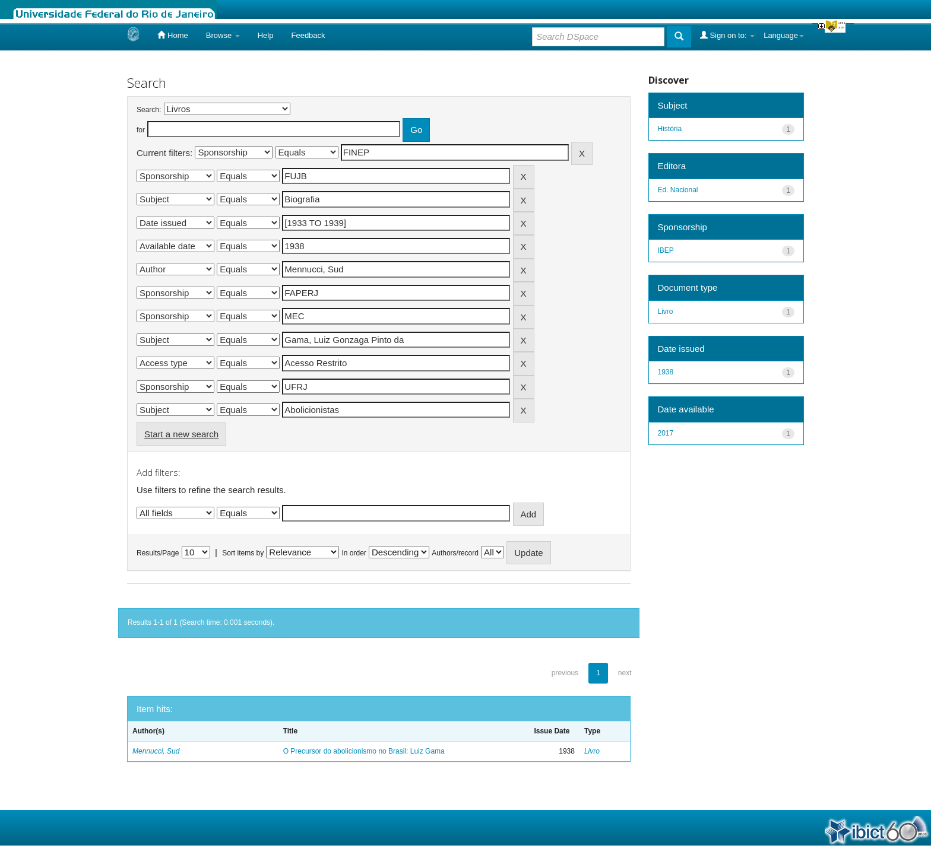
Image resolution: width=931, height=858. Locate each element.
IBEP (666, 250)
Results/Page (158, 553)
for (141, 130)
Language (784, 35)
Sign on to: (727, 35)
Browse (223, 35)
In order (354, 553)
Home (172, 35)
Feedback (308, 35)
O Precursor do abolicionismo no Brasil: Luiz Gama (364, 751)
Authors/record (455, 553)
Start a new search (181, 434)
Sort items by (243, 553)
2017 (666, 433)
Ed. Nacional (678, 190)
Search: (149, 110)
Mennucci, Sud (155, 751)
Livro (592, 751)
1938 (666, 372)
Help (266, 35)
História (670, 129)
